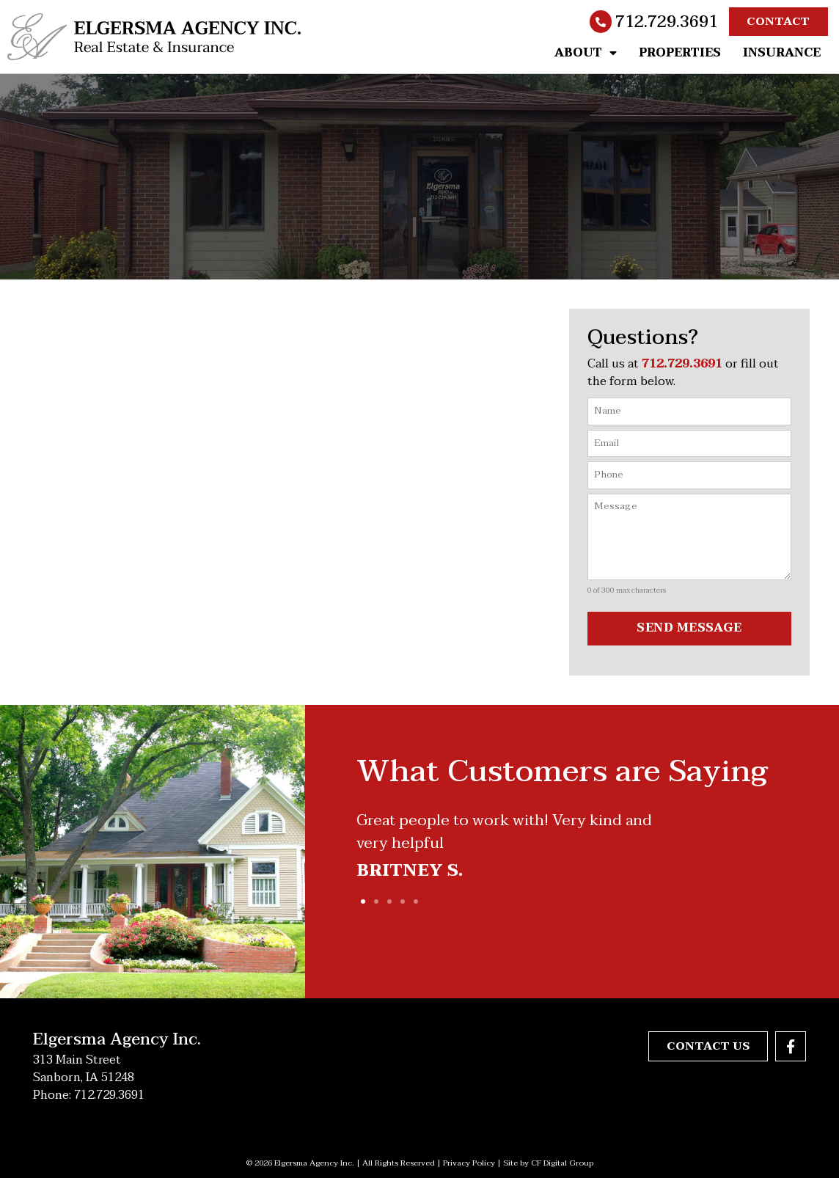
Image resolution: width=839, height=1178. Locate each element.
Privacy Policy (469, 1162)
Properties (680, 53)
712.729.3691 (666, 22)
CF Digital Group (562, 1162)
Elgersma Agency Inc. (117, 1039)
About (585, 53)
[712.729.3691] (601, 22)
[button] (363, 901)
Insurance (782, 53)
